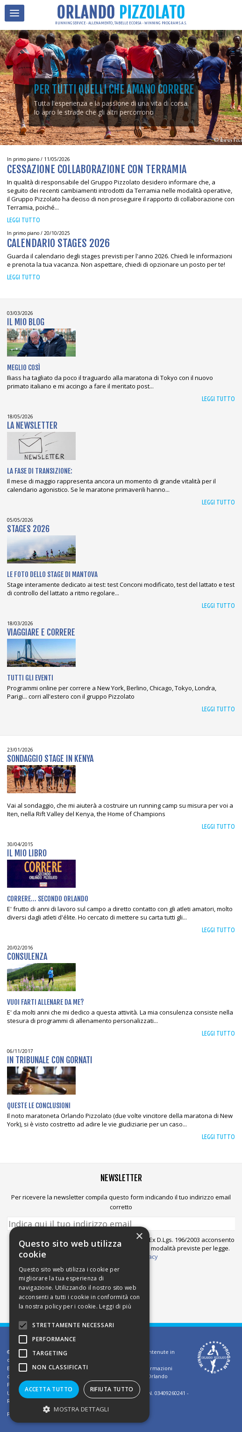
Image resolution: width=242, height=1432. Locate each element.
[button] (79, 1408)
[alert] (79, 1325)
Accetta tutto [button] (48, 1389)
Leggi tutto (23, 220)
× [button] (138, 1236)
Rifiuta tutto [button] (112, 1389)
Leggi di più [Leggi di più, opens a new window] (115, 1306)
